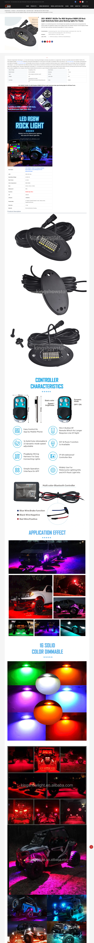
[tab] (47, 57)
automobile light (70, 61)
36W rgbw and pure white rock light (42, 10)
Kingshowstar (7, 10)
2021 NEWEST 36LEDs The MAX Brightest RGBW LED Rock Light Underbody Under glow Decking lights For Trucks (29, 12)
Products (13, 10)
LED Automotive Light (21, 10)
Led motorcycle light (22, 63)
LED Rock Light (30, 10)
